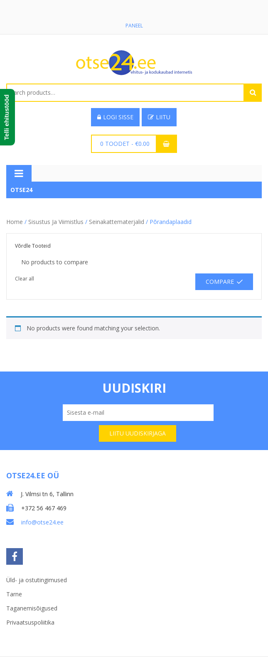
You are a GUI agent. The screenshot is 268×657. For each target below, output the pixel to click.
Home (14, 222)
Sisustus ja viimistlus (56, 222)
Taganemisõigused (31, 608)
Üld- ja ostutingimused (36, 580)
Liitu (159, 117)
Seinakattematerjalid (116, 222)
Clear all (24, 278)
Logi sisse (115, 117)
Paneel (134, 25)
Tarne (14, 594)
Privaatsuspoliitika (30, 622)
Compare (220, 281)
